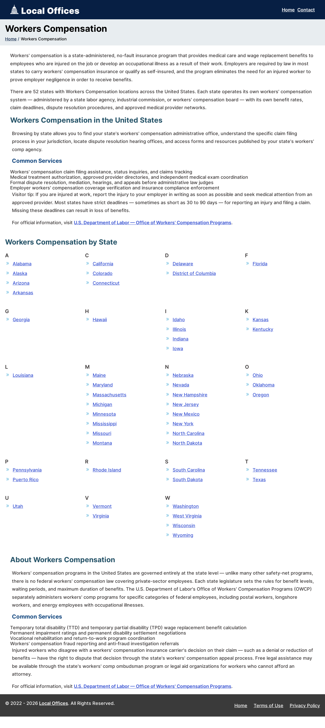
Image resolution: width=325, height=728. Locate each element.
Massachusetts (109, 399)
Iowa (178, 352)
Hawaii (100, 321)
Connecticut (106, 284)
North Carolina (188, 440)
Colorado (102, 274)
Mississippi (105, 430)
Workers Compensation (44, 38)
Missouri (102, 440)
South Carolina (189, 478)
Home (288, 9)
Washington (186, 515)
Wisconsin (184, 536)
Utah (18, 515)
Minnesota (104, 420)
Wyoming (183, 546)
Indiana (180, 342)
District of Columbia (194, 274)
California (103, 263)
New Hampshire (190, 399)
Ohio (258, 379)
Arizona (21, 284)
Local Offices (53, 714)
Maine (99, 379)
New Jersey (186, 410)
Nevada (181, 389)
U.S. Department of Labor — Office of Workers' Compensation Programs (152, 222)
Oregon (261, 399)
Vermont (102, 515)
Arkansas (23, 294)
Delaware (183, 263)
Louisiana (23, 379)
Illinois (179, 331)
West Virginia (187, 525)
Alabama (22, 263)
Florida (260, 263)
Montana (102, 451)
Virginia (101, 525)
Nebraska (183, 379)
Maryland (103, 389)
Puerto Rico (26, 488)
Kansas (261, 321)
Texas (259, 488)
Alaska (20, 274)
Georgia (21, 321)
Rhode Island (107, 478)
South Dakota (188, 488)
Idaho (179, 321)
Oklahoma (263, 389)
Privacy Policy (305, 716)
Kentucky (263, 331)
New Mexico (186, 420)
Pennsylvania (27, 478)
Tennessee (265, 478)
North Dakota (187, 451)
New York (183, 430)
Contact (306, 9)
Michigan (102, 410)
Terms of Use (268, 716)
